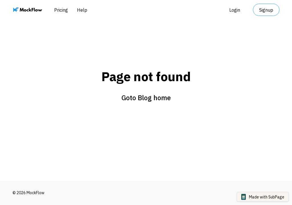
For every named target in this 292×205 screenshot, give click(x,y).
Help (82, 10)
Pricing (61, 10)
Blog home (154, 97)
